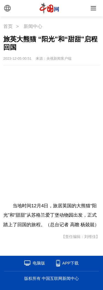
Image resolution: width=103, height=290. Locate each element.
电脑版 (39, 263)
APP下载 (70, 263)
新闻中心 (33, 26)
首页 (8, 26)
